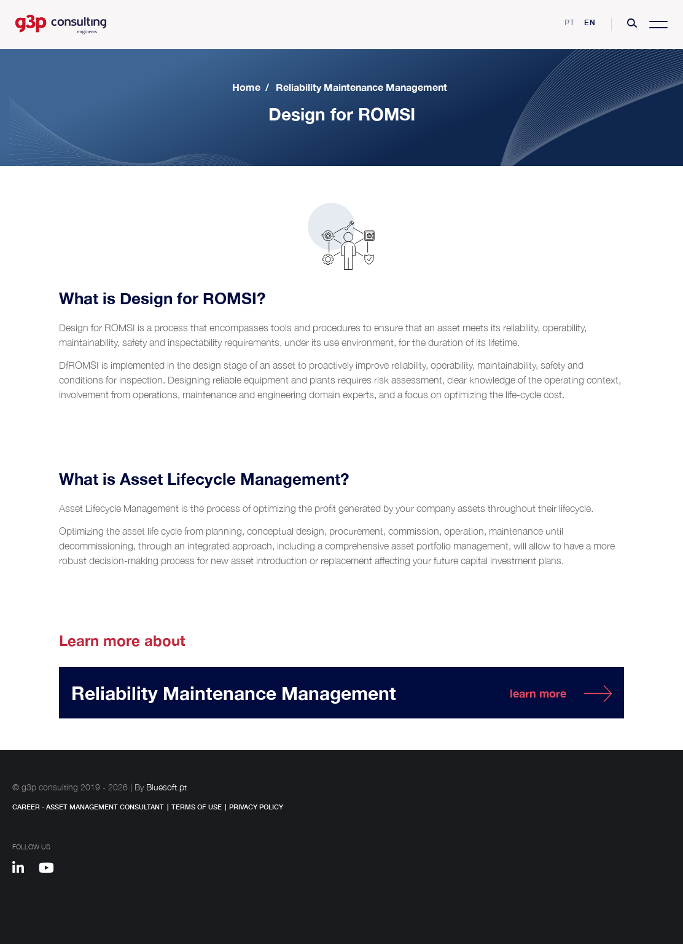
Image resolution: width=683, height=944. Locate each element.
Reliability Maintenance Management (361, 87)
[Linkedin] (24, 870)
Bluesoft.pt (166, 787)
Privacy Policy (256, 807)
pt (569, 22)
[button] (632, 24)
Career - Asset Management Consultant (88, 807)
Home (246, 87)
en (590, 22)
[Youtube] (51, 870)
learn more (538, 693)
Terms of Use (196, 807)
